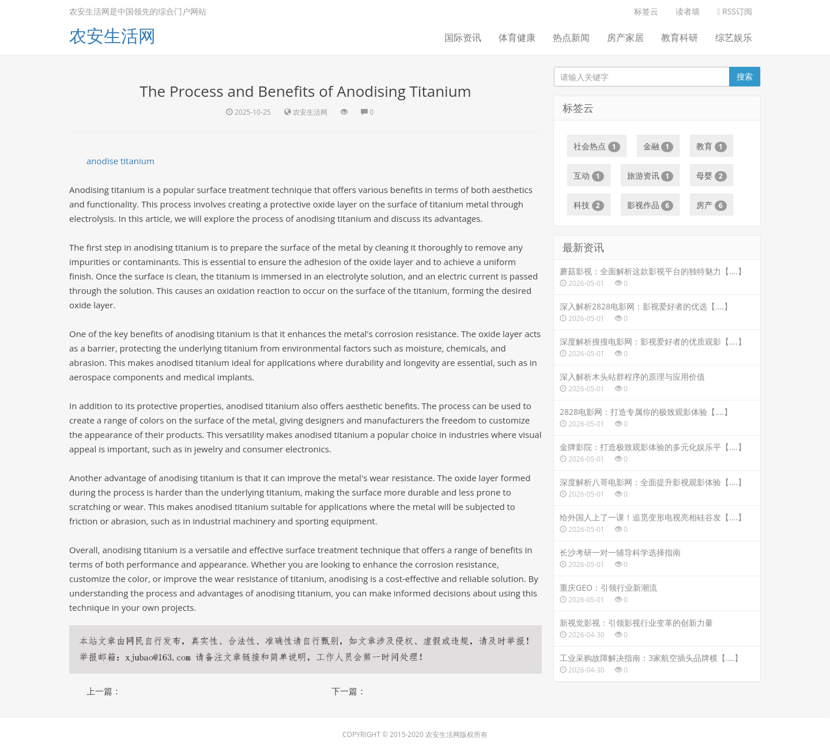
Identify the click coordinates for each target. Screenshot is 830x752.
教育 (711, 146)
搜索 (745, 76)
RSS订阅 (734, 11)
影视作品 (650, 205)
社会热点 (597, 146)
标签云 (646, 11)
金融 (658, 146)
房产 (711, 205)
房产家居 (625, 37)
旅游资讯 (650, 176)
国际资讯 (462, 37)
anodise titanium (120, 161)
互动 (589, 176)
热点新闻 (571, 37)
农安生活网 (112, 35)
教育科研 (679, 37)
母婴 (711, 176)
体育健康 (517, 37)
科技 (589, 205)
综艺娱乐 (733, 37)
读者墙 (688, 11)
